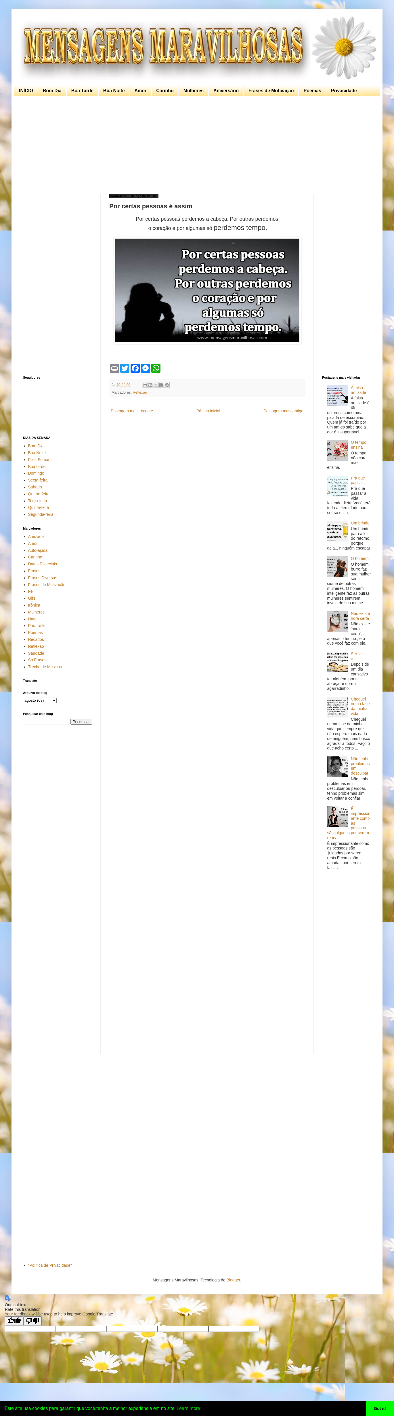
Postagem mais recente (132, 411)
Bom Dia (52, 90)
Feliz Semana (40, 459)
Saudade (36, 653)
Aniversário (226, 90)
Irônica (34, 605)
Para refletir (38, 625)
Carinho (164, 90)
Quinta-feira (38, 507)
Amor (141, 90)
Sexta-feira (38, 480)
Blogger (233, 1280)
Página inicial (208, 411)
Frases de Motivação (271, 90)
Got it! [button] (380, 1408)
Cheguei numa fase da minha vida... (360, 706)
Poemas (312, 90)
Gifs (31, 598)
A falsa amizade (358, 390)
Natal (33, 619)
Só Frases (37, 660)
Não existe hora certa (360, 616)
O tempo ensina (358, 445)
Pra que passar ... (359, 480)
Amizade (36, 536)
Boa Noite (114, 90)
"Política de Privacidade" (50, 1265)
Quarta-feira (39, 494)
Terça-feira (37, 501)
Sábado (35, 487)
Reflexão (140, 392)
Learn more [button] (188, 1408)
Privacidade (344, 90)
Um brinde (360, 523)
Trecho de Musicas (45, 666)
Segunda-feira (40, 514)
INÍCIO (26, 90)
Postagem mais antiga (283, 411)
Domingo (36, 473)
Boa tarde (37, 466)
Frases (34, 571)
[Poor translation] (32, 1321)
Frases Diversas (42, 577)
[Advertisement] (195, 145)
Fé (30, 591)
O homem (359, 558)
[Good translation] (14, 1321)
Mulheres (193, 90)
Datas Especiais (42, 564)
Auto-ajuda (38, 550)
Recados (36, 639)
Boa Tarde (82, 90)
